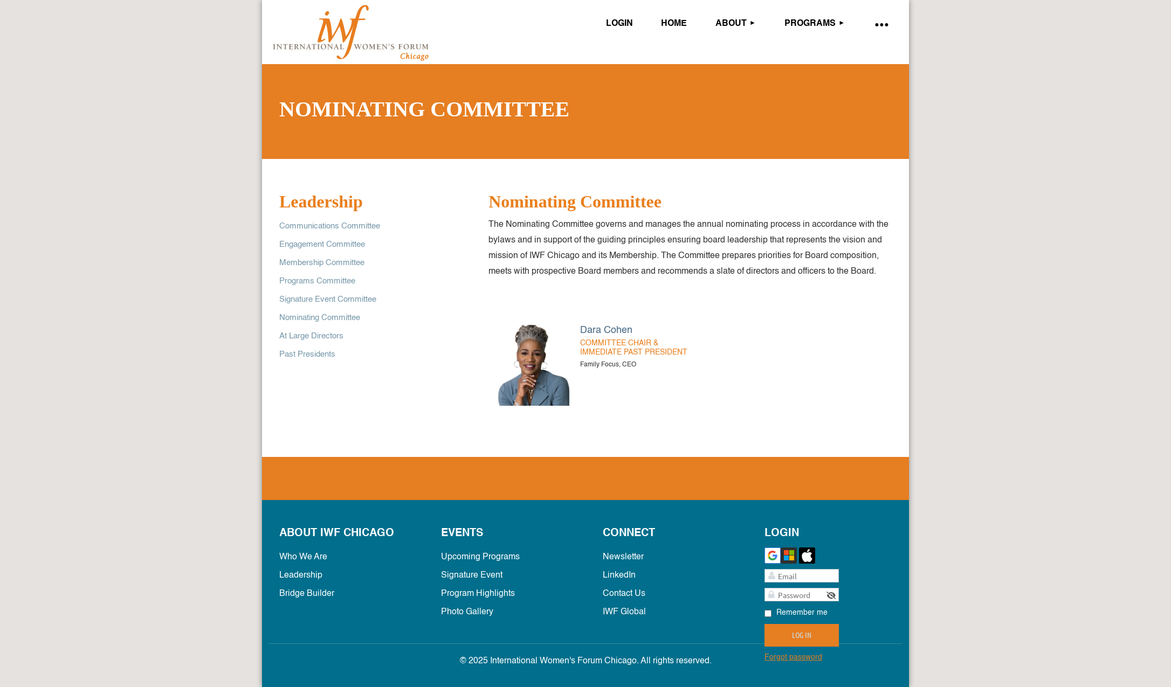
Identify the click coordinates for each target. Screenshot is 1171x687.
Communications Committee (329, 226)
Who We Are (303, 557)
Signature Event (471, 575)
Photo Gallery (467, 612)
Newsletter (623, 557)
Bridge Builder (306, 593)
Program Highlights (478, 593)
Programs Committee (317, 281)
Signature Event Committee (327, 299)
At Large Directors (311, 336)
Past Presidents (307, 354)
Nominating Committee (319, 318)
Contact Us (624, 593)
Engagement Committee (322, 244)
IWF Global (624, 612)
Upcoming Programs (480, 557)
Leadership (300, 575)
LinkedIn (619, 575)
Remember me (802, 612)
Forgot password (793, 657)
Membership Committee (321, 263)
